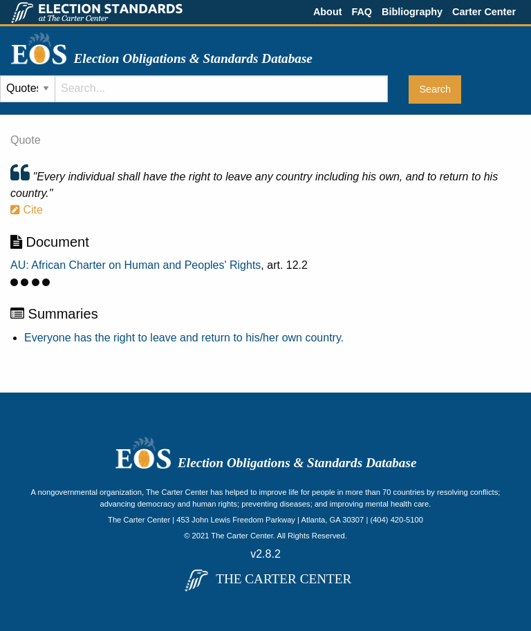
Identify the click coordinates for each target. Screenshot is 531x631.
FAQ (361, 11)
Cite (26, 210)
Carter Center (484, 11)
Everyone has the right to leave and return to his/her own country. (184, 337)
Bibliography (412, 11)
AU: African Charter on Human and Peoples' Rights (135, 265)
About (327, 11)
